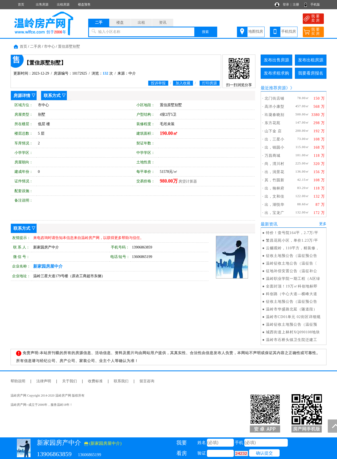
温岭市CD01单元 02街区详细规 (293, 317)
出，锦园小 (274, 147)
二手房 (35, 46)
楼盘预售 (84, 4)
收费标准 (95, 381)
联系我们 (121, 381)
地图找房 (255, 31)
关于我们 (69, 381)
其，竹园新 (274, 180)
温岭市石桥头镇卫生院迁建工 (291, 340)
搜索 (205, 32)
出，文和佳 (274, 196)
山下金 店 (273, 131)
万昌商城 (272, 156)
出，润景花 (274, 172)
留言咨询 (147, 381)
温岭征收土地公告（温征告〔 (291, 263)
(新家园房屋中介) (103, 443)
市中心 (49, 46)
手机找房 (288, 31)
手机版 (315, 4)
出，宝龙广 (274, 213)
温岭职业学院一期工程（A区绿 (293, 279)
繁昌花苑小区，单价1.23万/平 (292, 240)
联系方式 (52, 95)
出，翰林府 (274, 188)
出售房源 (42, 4)
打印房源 (209, 83)
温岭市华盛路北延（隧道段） (291, 309)
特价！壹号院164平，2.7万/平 (292, 233)
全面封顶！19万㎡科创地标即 (292, 286)
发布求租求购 (276, 73)
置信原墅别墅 (69, 46)
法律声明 (43, 381)
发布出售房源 (276, 60)
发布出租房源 (310, 60)
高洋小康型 (274, 107)
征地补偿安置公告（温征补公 (291, 271)
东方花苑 (272, 123)
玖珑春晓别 (274, 115)
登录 (286, 4)
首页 (21, 4)
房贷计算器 (188, 181)
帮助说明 (18, 381)
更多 (322, 224)
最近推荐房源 (273, 88)
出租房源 (63, 4)
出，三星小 (274, 139)
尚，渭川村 (274, 164)
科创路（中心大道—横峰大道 (291, 294)
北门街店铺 (274, 98)
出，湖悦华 (274, 205)
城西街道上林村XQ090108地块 (293, 332)
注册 (296, 4)
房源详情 (21, 95)
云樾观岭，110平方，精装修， (292, 248)
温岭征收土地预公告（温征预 (291, 324)
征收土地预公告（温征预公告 (291, 256)
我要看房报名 (310, 73)
